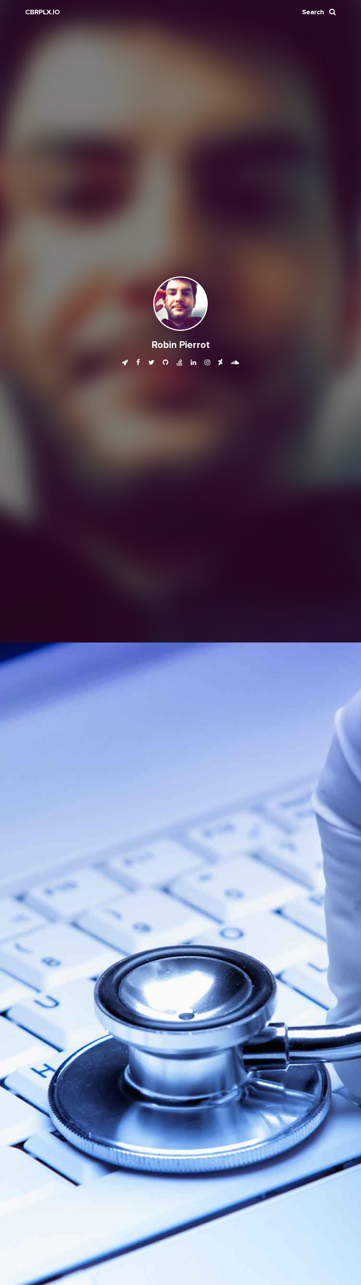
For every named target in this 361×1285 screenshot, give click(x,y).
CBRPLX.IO (42, 12)
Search (319, 12)
